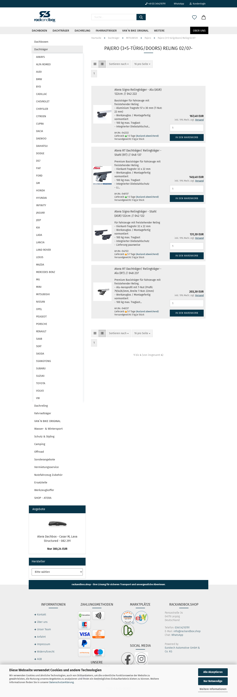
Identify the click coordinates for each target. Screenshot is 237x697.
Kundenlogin (198, 3)
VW (38, 398)
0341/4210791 (182, 627)
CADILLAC (41, 94)
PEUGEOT (41, 316)
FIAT (38, 168)
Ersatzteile (40, 482)
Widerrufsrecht (45, 651)
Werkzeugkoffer (44, 490)
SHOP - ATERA (42, 498)
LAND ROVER (43, 249)
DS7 (38, 160)
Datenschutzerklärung (61, 682)
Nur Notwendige (212, 681)
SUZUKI (40, 376)
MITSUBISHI (43, 294)
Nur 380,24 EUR (57, 549)
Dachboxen (39, 30)
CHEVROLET (42, 101)
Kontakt (41, 614)
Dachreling (82, 30)
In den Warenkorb (186, 137)
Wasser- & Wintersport (48, 428)
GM (38, 183)
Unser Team (44, 629)
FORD (39, 175)
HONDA (40, 190)
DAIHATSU (42, 146)
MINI (38, 287)
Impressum (43, 644)
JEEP (38, 220)
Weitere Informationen (213, 689)
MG (38, 279)
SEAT (38, 346)
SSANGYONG (43, 361)
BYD (38, 86)
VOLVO (40, 390)
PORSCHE (41, 324)
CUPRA (40, 123)
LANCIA (40, 242)
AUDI (39, 71)
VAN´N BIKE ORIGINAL (135, 30)
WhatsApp (177, 3)
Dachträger (61, 30)
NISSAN (40, 301)
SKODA (40, 353)
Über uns (199, 30)
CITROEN (41, 116)
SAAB (39, 338)
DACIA (39, 131)
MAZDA (40, 264)
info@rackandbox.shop (187, 631)
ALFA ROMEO (43, 64)
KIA (38, 227)
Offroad (39, 451)
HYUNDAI (41, 198)
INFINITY (41, 205)
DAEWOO (41, 138)
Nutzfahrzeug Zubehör (48, 475)
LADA (39, 235)
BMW (39, 79)
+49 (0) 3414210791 (155, 3)
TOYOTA (40, 383)
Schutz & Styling (44, 436)
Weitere (159, 30)
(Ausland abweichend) (147, 136)
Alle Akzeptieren (213, 672)
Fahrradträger (106, 30)
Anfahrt (41, 636)
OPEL (39, 309)
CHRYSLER (42, 109)
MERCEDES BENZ (45, 272)
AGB (39, 659)
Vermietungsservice (46, 467)
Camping (39, 444)
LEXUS (39, 257)
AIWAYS (40, 57)
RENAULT (41, 331)
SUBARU (41, 368)
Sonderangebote (44, 459)
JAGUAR (40, 212)
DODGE (40, 153)
